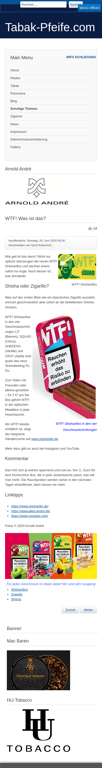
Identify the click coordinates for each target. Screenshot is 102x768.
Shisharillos (19, 589)
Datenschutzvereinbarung (28, 139)
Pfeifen (15, 78)
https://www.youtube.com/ (29, 516)
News (14, 124)
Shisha (16, 599)
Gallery (15, 147)
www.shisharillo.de (44, 439)
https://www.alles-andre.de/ (30, 511)
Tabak (14, 86)
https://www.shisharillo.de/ (29, 506)
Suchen (75, 4)
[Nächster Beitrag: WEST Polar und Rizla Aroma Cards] (88, 610)
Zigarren (16, 116)
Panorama (17, 93)
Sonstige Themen (23, 109)
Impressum (18, 132)
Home (14, 70)
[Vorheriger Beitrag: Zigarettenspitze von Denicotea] (70, 610)
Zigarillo (17, 594)
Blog (13, 101)
